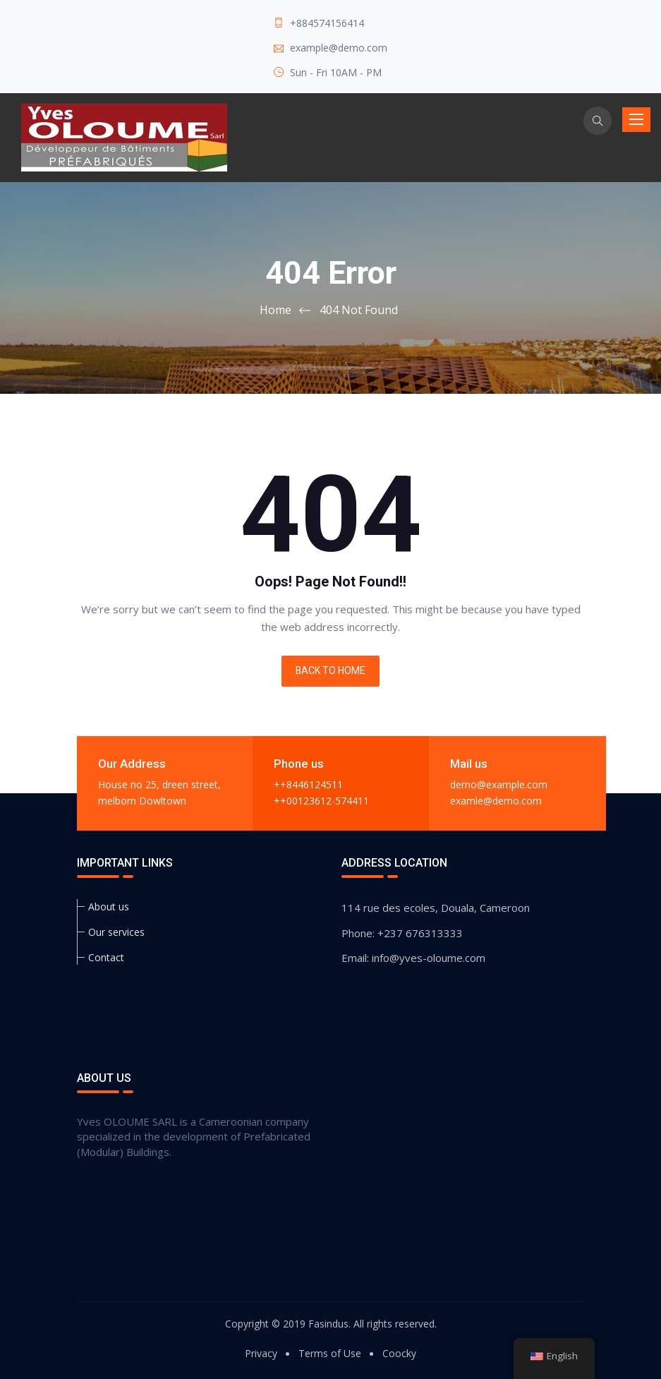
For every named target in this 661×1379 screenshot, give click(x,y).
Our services (116, 932)
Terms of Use (329, 1353)
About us (108, 906)
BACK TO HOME (330, 671)
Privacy (261, 1353)
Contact (106, 957)
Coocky (399, 1353)
